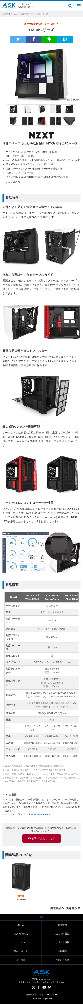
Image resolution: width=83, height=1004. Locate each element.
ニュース (20, 942)
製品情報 (6, 14)
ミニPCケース (26, 14)
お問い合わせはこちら (43, 838)
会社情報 (20, 960)
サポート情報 (62, 942)
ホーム (20, 925)
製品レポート (21, 951)
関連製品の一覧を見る (63, 908)
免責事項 (30, 994)
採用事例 (62, 951)
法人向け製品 (62, 933)
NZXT (15, 14)
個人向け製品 (21, 933)
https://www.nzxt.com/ (39, 814)
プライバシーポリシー (47, 994)
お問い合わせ (62, 960)
